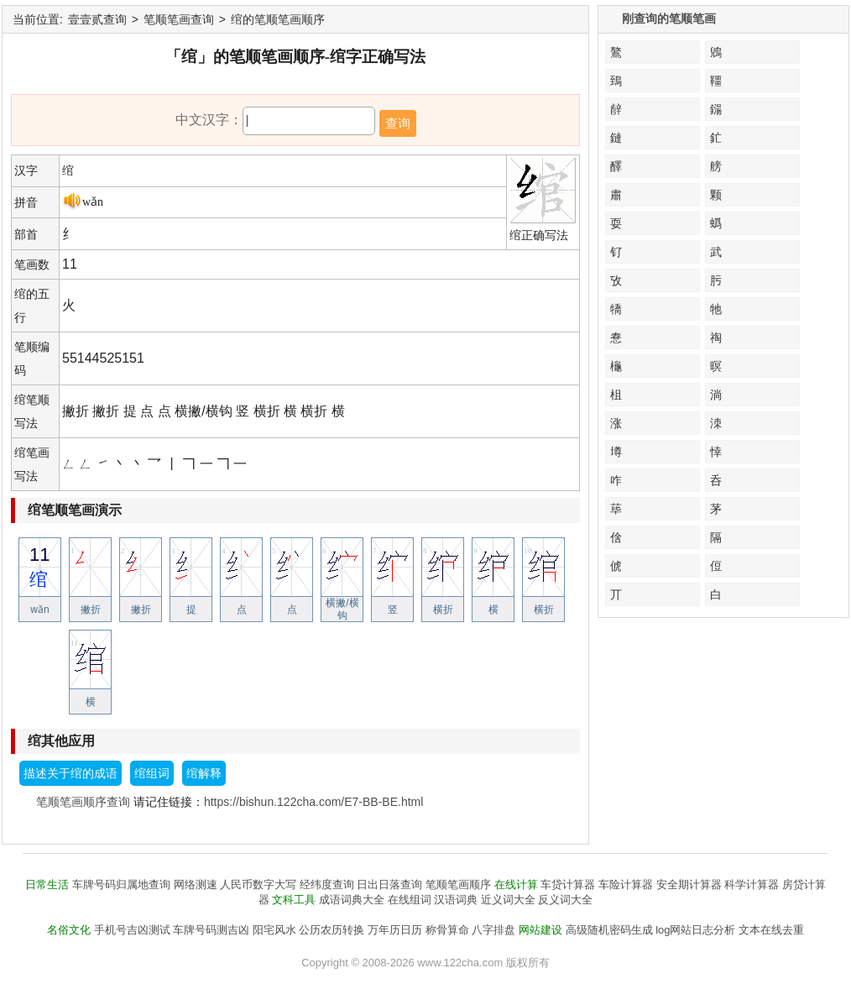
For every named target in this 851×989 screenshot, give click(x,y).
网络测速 (195, 884)
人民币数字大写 (258, 884)
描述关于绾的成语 (70, 773)
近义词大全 (508, 899)
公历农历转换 (331, 930)
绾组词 (152, 773)
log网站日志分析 (695, 930)
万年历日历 (395, 930)
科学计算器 (751, 884)
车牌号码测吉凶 (211, 930)
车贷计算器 (567, 884)
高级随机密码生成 (609, 930)
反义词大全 (565, 899)
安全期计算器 (689, 884)
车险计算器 (625, 884)
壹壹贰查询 (97, 19)
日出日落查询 (389, 884)
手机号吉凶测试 (132, 930)
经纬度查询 (327, 884)
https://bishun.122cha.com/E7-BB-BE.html (313, 801)
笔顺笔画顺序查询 (83, 801)
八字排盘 (493, 930)
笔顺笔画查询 (179, 19)
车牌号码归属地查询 (121, 884)
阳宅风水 (274, 930)
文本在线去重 (771, 930)
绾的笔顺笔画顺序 (278, 19)
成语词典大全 (351, 899)
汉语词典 (456, 899)
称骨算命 (447, 930)
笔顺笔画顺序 (458, 884)
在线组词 (409, 899)
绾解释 (204, 773)
